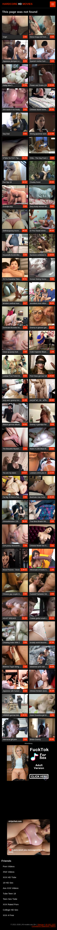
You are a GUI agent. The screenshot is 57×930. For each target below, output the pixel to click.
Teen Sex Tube (10, 899)
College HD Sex (10, 910)
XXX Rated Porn (11, 904)
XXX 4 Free (8, 915)
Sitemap (41, 925)
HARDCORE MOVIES (17, 4)
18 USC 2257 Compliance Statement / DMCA (44, 925)
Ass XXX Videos (10, 888)
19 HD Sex (8, 882)
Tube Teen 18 (9, 893)
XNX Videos (8, 872)
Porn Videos (8, 866)
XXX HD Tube (9, 877)
